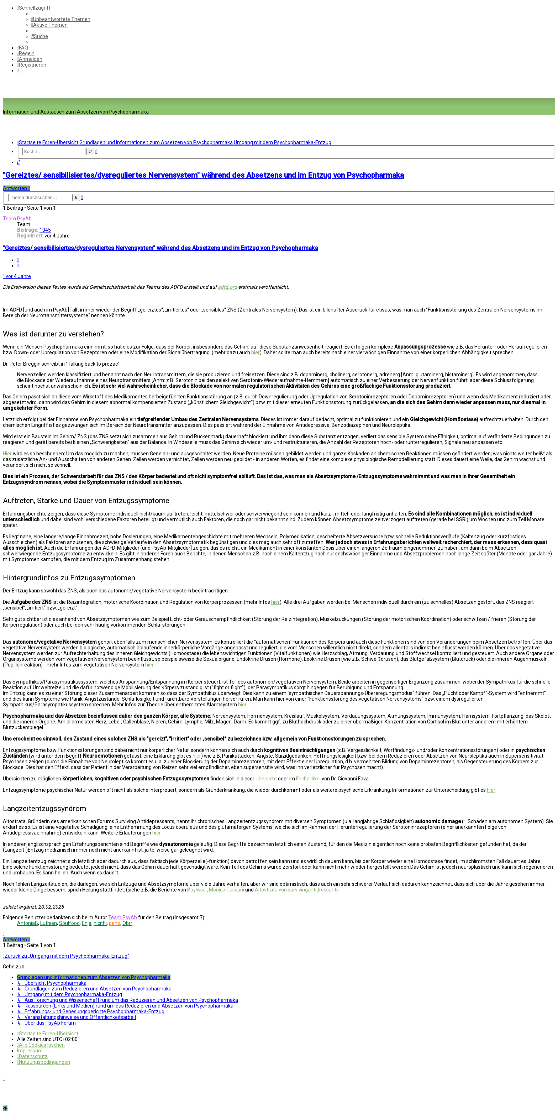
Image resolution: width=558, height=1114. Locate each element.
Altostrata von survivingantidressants (297, 890)
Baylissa (196, 890)
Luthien (48, 923)
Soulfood (69, 923)
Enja (86, 923)
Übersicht (266, 778)
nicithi (100, 923)
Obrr (127, 923)
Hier (7, 453)
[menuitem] (60, 19)
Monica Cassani (226, 890)
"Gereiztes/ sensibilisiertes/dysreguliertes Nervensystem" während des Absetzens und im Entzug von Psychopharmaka (203, 175)
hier (255, 352)
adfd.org (227, 287)
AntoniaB (27, 923)
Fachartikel (308, 778)
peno (114, 923)
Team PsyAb (17, 218)
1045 (45, 230)
